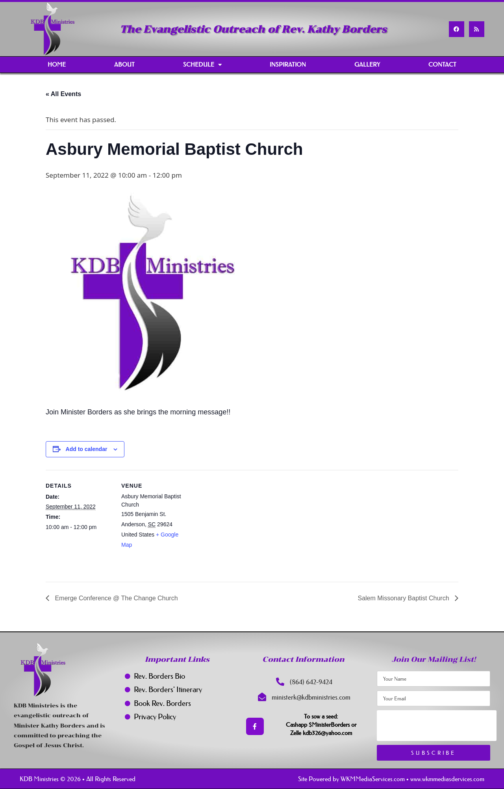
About (124, 64)
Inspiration (288, 64)
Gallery (367, 64)
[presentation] (437, 725)
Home (57, 64)
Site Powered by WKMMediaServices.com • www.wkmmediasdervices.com (391, 779)
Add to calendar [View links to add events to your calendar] (86, 449)
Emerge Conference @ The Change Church (115, 598)
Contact (442, 64)
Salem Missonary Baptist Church (404, 598)
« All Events (63, 94)
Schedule (202, 65)
